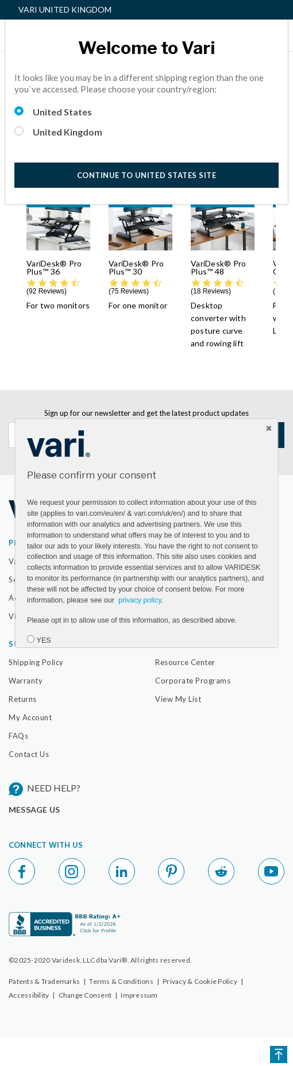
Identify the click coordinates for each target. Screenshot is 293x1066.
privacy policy (139, 600)
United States (62, 111)
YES (43, 640)
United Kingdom (67, 131)
